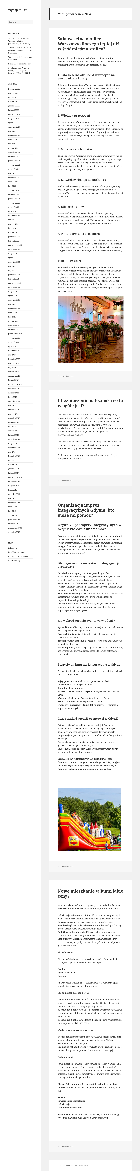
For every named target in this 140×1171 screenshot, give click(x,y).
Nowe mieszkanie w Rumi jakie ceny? (90, 893)
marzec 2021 (13, 312)
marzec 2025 (13, 139)
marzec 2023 (13, 224)
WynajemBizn (18, 10)
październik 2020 (15, 334)
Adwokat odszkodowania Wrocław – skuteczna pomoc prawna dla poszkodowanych (20, 41)
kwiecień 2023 (14, 220)
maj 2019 (12, 405)
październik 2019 (15, 384)
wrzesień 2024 (14, 165)
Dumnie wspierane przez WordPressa (73, 1165)
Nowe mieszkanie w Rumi (70, 1063)
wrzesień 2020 (14, 338)
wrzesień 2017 (14, 439)
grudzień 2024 (14, 152)
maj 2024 (12, 173)
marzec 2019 (13, 414)
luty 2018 (12, 426)
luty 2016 (12, 511)
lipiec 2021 (12, 296)
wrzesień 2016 (14, 481)
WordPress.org (14, 560)
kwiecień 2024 (14, 177)
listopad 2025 (13, 110)
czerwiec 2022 (14, 262)
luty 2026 (12, 97)
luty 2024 (12, 186)
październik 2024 (15, 161)
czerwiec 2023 (14, 215)
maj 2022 (12, 266)
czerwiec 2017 (14, 448)
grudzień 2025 (14, 106)
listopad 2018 (13, 422)
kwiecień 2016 (14, 502)
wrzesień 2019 (14, 388)
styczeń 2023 (13, 232)
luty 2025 (12, 144)
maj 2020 (12, 355)
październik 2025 (15, 114)
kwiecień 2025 (14, 135)
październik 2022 (15, 245)
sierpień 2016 (13, 486)
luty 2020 (12, 367)
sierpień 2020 (13, 342)
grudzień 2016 (14, 469)
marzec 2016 (13, 507)
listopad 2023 (13, 194)
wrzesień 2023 (14, 203)
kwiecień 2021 (14, 308)
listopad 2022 (13, 241)
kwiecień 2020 (14, 359)
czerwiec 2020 (14, 350)
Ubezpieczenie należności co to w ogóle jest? (90, 403)
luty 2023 (12, 228)
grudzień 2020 (14, 325)
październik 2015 (15, 528)
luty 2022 (12, 270)
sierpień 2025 (13, 118)
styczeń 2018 (13, 431)
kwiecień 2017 (14, 456)
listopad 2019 (13, 380)
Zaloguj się (12, 548)
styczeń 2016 (13, 515)
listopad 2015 (13, 524)
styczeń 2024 (13, 190)
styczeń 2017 (13, 464)
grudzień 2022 (14, 237)
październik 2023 (15, 199)
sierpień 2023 (13, 207)
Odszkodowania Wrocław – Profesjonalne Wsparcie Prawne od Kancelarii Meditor (20, 70)
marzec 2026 (13, 93)
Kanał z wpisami (16, 552)
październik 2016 (15, 477)
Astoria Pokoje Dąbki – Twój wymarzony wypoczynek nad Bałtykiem (20, 50)
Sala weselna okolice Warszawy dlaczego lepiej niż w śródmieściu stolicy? (88, 44)
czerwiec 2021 (14, 300)
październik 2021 (15, 283)
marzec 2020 (13, 363)
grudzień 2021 (14, 274)
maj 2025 (12, 131)
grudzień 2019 (14, 376)
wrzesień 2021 (14, 287)
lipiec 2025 (12, 123)
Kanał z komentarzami (19, 556)
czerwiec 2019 (14, 401)
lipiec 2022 (12, 258)
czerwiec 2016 (14, 494)
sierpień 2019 (13, 393)
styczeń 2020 (13, 372)
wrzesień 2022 (14, 249)
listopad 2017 (13, 435)
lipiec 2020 (12, 346)
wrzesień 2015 (14, 532)
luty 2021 (12, 317)
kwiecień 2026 (14, 89)
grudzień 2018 (14, 418)
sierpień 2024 (13, 169)
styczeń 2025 (13, 148)
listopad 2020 (13, 329)
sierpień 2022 (13, 253)
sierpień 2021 (13, 291)
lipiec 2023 (12, 211)
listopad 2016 (13, 473)
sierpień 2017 (13, 443)
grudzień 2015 (14, 519)
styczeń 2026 (13, 101)
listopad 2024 (13, 156)
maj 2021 (12, 304)
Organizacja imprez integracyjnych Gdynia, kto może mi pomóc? (86, 510)
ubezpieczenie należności (70, 458)
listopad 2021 (13, 279)
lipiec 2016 (12, 490)
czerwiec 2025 (14, 127)
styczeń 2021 (13, 321)
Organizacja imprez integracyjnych (75, 758)
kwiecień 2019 (14, 410)
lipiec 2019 (12, 397)
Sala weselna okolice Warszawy (73, 267)
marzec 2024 (13, 182)
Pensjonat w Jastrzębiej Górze (20, 64)
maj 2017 (12, 452)
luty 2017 (12, 460)
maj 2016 (12, 498)
